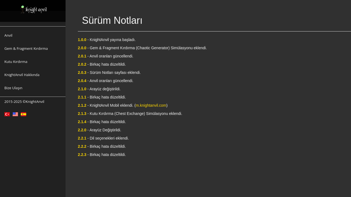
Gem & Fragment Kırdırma (26, 48)
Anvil (8, 35)
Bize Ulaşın (13, 87)
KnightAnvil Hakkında (21, 74)
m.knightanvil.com (151, 105)
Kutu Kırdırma (15, 61)
